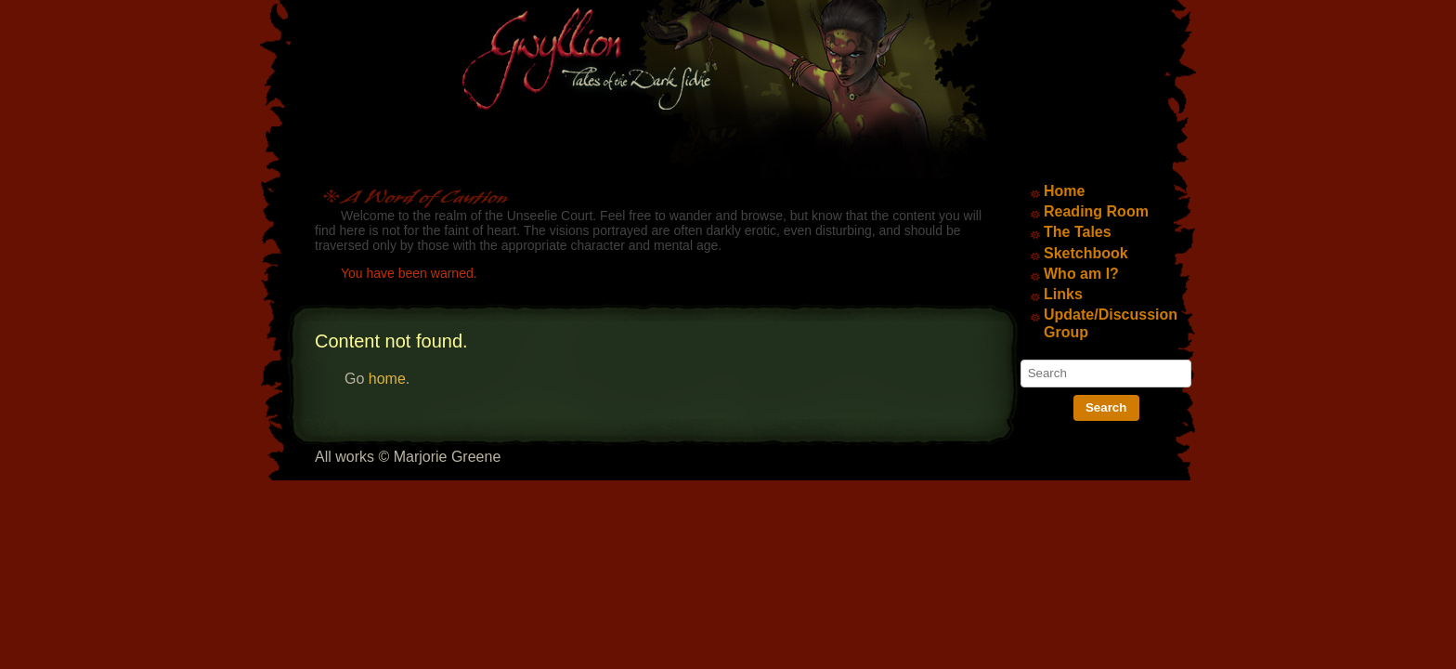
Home (1064, 191)
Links (1063, 294)
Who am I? (1081, 274)
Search (1106, 407)
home (387, 379)
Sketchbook (1086, 253)
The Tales (1078, 232)
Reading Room (1096, 211)
